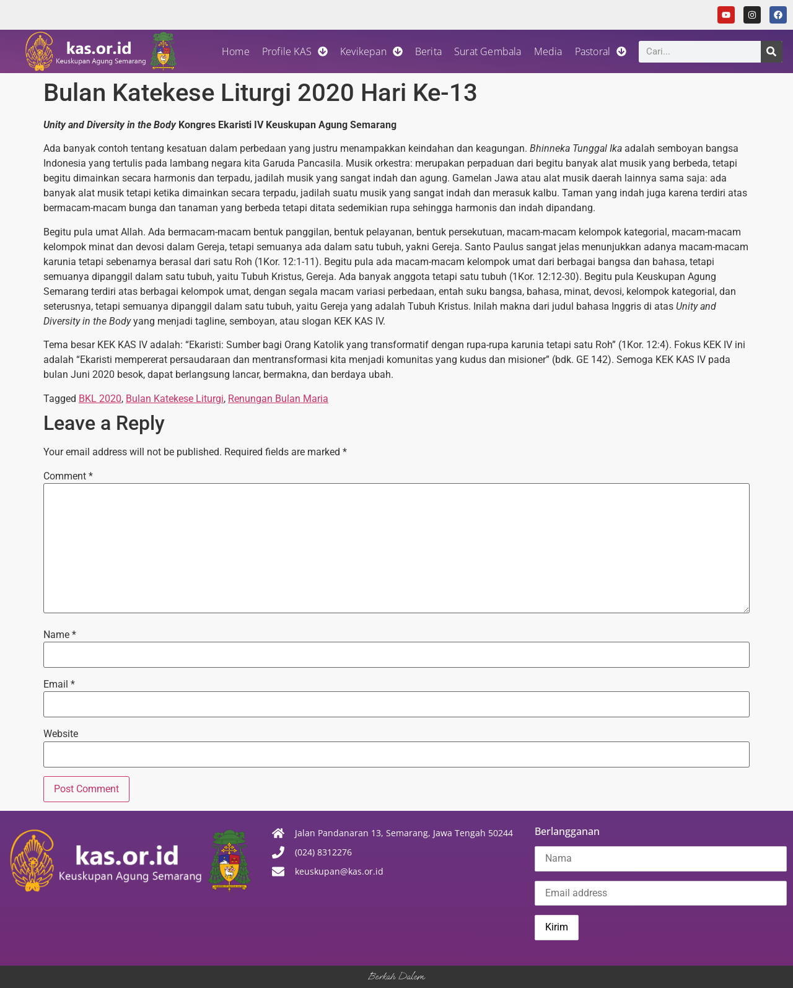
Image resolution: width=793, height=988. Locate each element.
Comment (68, 476)
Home (236, 51)
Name (59, 635)
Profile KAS (295, 51)
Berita (428, 51)
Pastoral (601, 51)
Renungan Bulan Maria (278, 398)
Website (60, 734)
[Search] (771, 52)
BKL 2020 (100, 398)
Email (59, 684)
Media (548, 51)
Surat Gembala (488, 51)
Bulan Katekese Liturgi (175, 398)
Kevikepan (371, 51)
